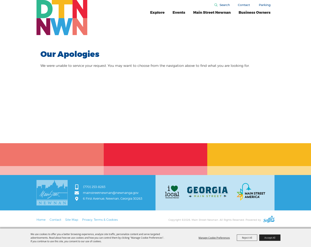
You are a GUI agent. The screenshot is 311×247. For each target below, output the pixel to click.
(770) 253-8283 (94, 187)
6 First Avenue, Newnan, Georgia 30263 (112, 198)
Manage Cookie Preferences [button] (214, 237)
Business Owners (255, 12)
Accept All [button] (269, 237)
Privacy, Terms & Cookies (100, 220)
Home (41, 220)
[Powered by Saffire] (269, 219)
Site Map (71, 220)
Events (179, 12)
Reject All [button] (247, 237)
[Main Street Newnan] (61, 17)
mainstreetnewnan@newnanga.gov (110, 193)
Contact (244, 4)
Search (225, 5)
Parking (265, 4)
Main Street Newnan (212, 12)
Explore (157, 12)
